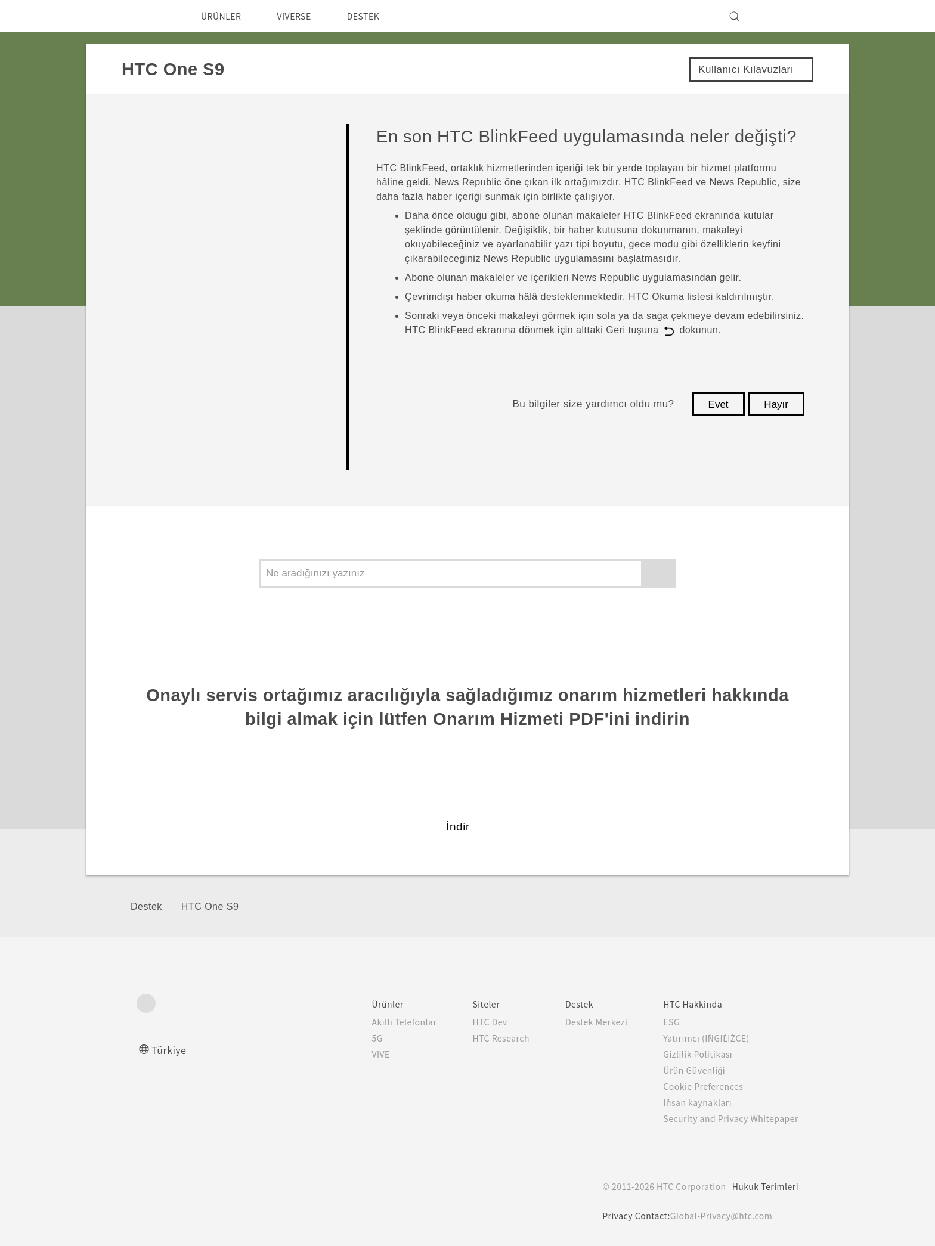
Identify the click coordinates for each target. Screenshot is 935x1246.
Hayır (776, 404)
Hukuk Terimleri (764, 1186)
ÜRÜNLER (224, 16)
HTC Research (479, 1038)
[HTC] (151, 16)
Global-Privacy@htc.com (720, 1215)
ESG (662, 1021)
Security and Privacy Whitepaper (726, 1118)
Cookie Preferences (697, 1086)
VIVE (357, 1054)
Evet (718, 404)
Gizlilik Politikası (688, 1054)
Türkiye (171, 1049)
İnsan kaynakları (688, 1102)
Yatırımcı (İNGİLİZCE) (700, 1038)
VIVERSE (304, 16)
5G (352, 1038)
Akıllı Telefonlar (379, 1021)
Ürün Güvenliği (686, 1070)
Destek (146, 906)
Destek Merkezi (582, 1021)
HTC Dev (468, 1021)
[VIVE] (782, 16)
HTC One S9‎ (210, 906)
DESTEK (378, 16)
